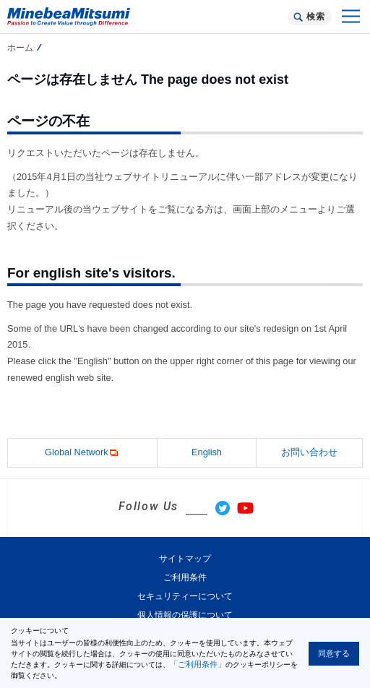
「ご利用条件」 (197, 664)
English (207, 452)
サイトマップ (185, 559)
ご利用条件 (185, 577)
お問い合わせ (309, 452)
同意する (334, 653)
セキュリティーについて (185, 596)
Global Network (82, 453)
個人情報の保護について (185, 615)
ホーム (20, 48)
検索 (315, 17)
